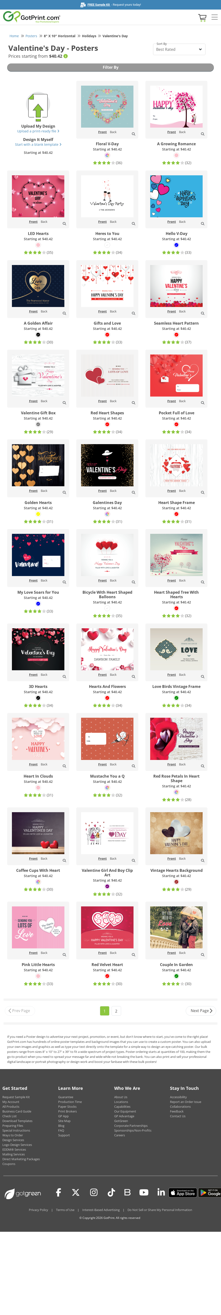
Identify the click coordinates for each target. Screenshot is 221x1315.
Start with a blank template (38, 144)
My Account (10, 1102)
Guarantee (65, 1097)
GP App (63, 1116)
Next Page (202, 1011)
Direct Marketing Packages (21, 1159)
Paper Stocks (67, 1106)
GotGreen (121, 1121)
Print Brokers (67, 1111)
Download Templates (17, 1121)
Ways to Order (12, 1135)
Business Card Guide (16, 1111)
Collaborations (180, 1106)
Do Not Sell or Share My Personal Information (160, 1210)
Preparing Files (12, 1125)
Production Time (70, 1102)
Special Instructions (16, 1130)
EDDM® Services (14, 1149)
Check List (9, 1116)
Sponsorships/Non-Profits (132, 1130)
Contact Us (177, 1116)
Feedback (177, 1111)
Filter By (110, 67)
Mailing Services (13, 1154)
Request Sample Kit (16, 1097)
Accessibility (178, 1097)
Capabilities (122, 1106)
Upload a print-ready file (38, 131)
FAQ (61, 1130)
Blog (61, 1125)
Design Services (13, 1140)
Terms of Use (65, 1210)
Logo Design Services (17, 1145)
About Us (120, 1097)
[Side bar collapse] (214, 17)
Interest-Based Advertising (101, 1210)
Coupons (8, 1164)
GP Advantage (124, 1116)
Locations (121, 1102)
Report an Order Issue (185, 1102)
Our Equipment (125, 1111)
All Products (10, 1106)
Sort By (162, 44)
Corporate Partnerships (131, 1125)
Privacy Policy (38, 1210)
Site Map (64, 1121)
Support (64, 1135)
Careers (119, 1135)
